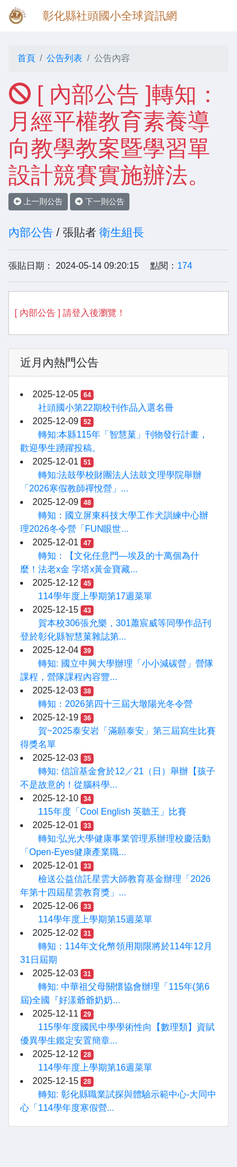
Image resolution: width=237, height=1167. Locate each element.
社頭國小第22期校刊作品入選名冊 (106, 407)
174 (184, 265)
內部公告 (30, 232)
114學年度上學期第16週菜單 (95, 1067)
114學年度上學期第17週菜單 (95, 596)
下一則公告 (99, 201)
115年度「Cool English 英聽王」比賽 (112, 811)
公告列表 (64, 58)
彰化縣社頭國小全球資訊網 (110, 16)
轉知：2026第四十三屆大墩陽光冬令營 (115, 704)
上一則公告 (38, 201)
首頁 (26, 58)
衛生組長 (121, 232)
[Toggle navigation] (212, 15)
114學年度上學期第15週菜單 (95, 919)
